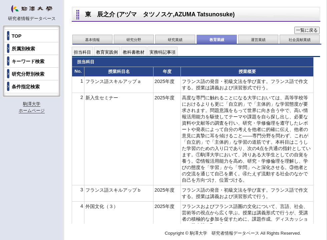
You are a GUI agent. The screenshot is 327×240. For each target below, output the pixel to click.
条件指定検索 (26, 86)
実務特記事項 (162, 52)
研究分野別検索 (28, 74)
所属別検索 (23, 48)
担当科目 (82, 52)
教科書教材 (133, 52)
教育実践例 (107, 52)
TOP (16, 36)
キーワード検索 (28, 61)
